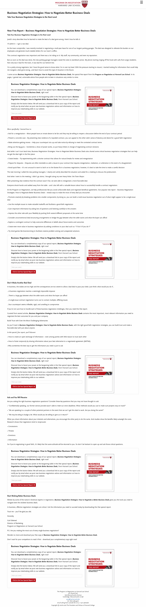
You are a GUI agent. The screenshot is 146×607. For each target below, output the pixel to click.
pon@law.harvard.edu (73, 599)
